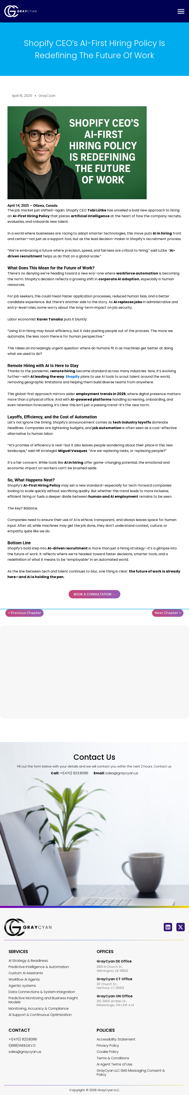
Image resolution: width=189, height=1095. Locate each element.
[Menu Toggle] (181, 11)
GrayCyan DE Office (114, 961)
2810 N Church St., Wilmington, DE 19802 (112, 969)
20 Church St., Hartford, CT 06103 (110, 986)
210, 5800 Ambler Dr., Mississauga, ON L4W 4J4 (115, 1003)
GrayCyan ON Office (115, 996)
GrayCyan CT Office (114, 979)
